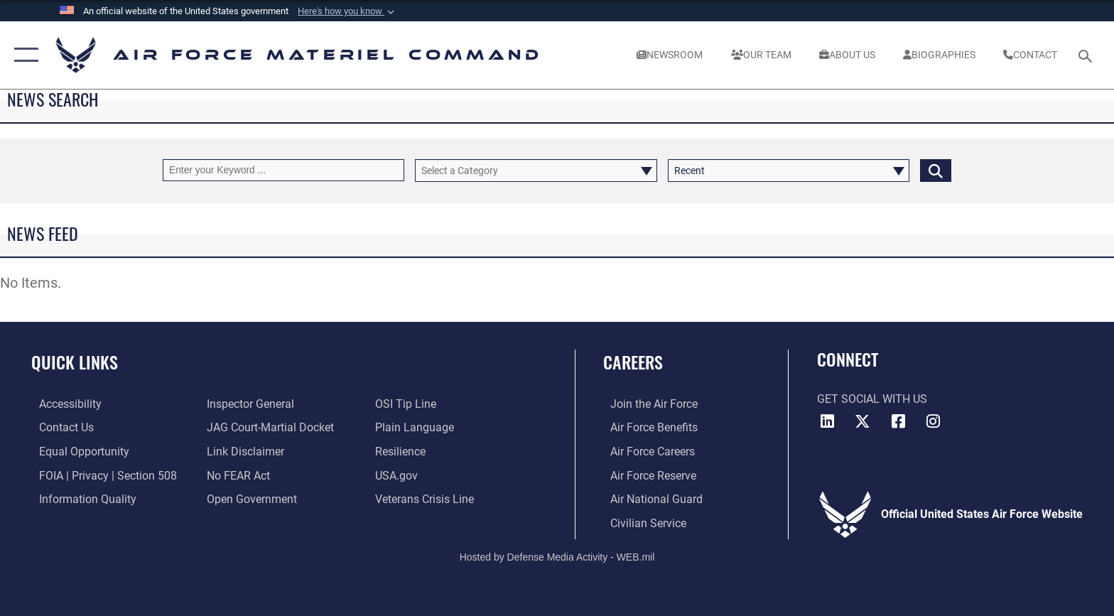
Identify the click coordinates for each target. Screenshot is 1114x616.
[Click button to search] (935, 170)
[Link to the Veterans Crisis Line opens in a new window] (426, 498)
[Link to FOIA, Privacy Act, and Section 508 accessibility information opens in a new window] (100, 475)
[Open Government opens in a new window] (250, 498)
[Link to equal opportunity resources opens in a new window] (76, 451)
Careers (633, 362)
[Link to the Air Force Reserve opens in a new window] (646, 475)
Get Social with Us (872, 399)
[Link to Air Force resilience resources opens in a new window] (402, 451)
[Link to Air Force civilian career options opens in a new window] (641, 522)
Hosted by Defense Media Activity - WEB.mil (557, 555)
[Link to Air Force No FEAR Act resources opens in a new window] (236, 475)
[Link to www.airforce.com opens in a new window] (647, 404)
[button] (347, 11)
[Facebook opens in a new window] (898, 421)
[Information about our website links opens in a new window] (243, 451)
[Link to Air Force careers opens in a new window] (645, 451)
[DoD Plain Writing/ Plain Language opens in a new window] (416, 427)
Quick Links (74, 362)
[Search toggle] (1087, 55)
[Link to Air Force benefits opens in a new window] (647, 427)
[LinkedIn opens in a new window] (827, 421)
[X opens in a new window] (862, 421)
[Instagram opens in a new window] (933, 421)
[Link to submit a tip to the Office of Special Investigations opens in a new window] (407, 404)
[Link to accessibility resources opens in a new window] (62, 404)
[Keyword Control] (283, 170)
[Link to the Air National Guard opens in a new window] (649, 498)
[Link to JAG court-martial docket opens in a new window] (268, 427)
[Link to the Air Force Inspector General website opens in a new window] (248, 404)
